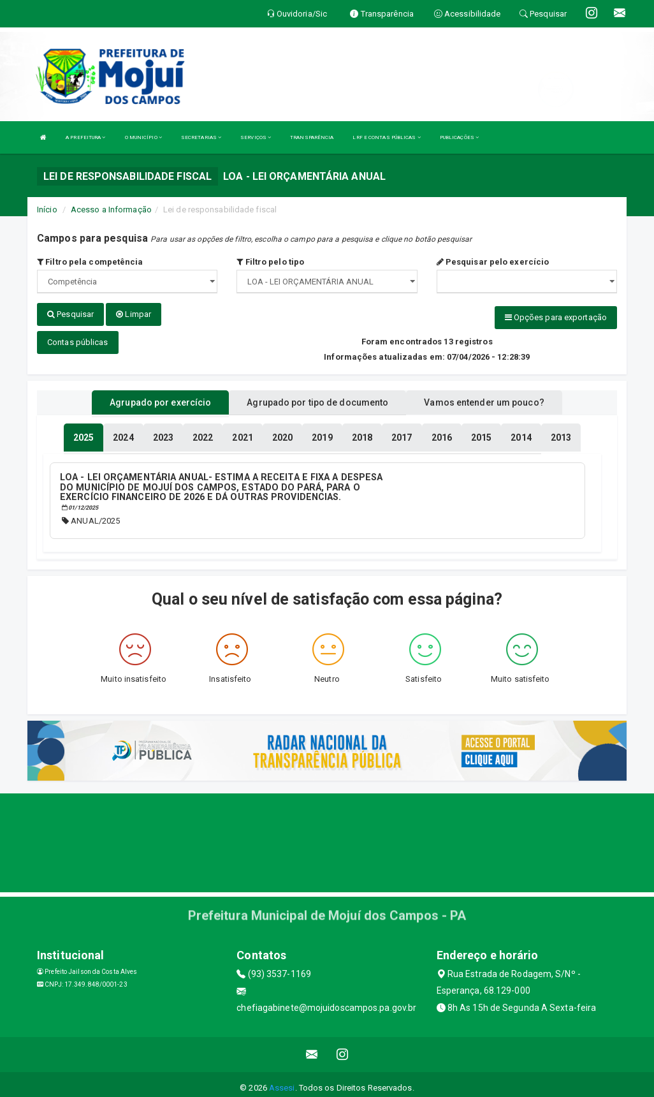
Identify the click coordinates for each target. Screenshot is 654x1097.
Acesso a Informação (111, 209)
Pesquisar (70, 314)
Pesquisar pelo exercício (493, 262)
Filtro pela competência (90, 262)
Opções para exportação (556, 317)
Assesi (282, 1081)
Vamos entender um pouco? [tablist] (484, 397)
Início (47, 209)
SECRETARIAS (201, 137)
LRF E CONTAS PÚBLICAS (386, 137)
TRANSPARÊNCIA (311, 137)
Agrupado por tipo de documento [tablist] (317, 397)
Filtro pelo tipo (270, 262)
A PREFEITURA (85, 137)
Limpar (133, 314)
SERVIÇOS (255, 137)
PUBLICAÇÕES (459, 137)
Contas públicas (77, 337)
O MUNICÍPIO (143, 137)
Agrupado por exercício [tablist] (160, 397)
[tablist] (83, 432)
